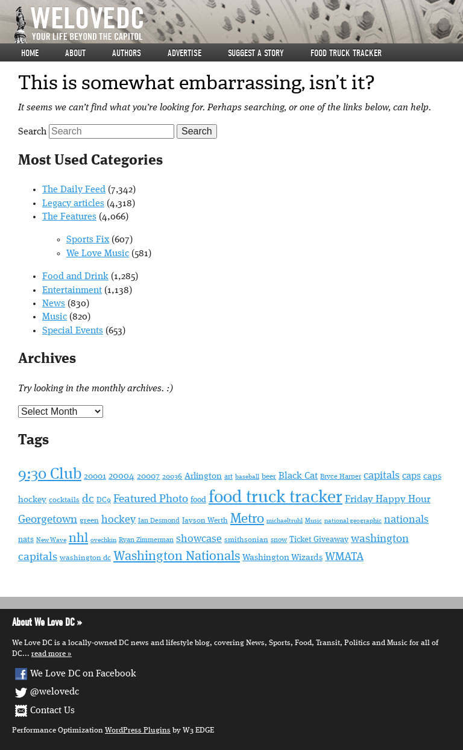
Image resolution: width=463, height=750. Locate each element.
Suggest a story (256, 53)
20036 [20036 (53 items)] (172, 477)
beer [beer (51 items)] (269, 477)
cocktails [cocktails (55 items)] (64, 500)
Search (32, 132)
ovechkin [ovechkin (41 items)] (103, 540)
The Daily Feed (74, 190)
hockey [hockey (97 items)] (118, 519)
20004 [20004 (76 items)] (121, 476)
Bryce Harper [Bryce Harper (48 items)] (340, 477)
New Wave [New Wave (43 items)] (51, 540)
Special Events (72, 331)
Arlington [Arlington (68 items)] (203, 476)
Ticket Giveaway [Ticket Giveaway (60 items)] (318, 539)
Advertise (184, 53)
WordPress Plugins (138, 730)
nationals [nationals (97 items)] (406, 519)
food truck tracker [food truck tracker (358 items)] (275, 497)
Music (54, 317)
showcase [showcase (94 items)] (199, 539)
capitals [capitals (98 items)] (382, 475)
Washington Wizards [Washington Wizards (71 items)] (282, 557)
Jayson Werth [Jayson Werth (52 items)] (205, 521)
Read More (48, 654)
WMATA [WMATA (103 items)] (344, 557)
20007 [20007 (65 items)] (148, 476)
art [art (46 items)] (228, 477)
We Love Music (97, 254)
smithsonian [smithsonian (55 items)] (246, 540)
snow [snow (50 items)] (279, 540)
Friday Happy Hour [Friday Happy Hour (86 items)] (387, 499)
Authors (126, 53)
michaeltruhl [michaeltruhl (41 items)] (284, 521)
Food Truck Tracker (346, 53)
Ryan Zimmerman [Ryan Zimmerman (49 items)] (146, 540)
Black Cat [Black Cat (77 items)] (298, 476)
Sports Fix (87, 240)
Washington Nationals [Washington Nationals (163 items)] (176, 556)
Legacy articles (73, 204)
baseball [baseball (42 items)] (247, 477)
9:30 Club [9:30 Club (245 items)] (49, 474)
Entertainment (72, 290)
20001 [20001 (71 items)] (95, 476)
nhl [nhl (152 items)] (78, 538)
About (75, 53)
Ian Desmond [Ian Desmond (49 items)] (159, 521)
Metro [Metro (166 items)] (247, 519)
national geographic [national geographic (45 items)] (353, 521)
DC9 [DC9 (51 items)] (103, 500)
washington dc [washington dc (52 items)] (85, 558)
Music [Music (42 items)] (313, 521)
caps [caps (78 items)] (411, 476)
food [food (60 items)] (198, 500)
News (53, 304)
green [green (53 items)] (89, 521)
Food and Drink (75, 277)
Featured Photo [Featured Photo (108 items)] (150, 499)
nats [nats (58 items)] (26, 540)
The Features (69, 217)
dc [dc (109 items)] (88, 499)
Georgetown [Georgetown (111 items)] (47, 520)
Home (30, 53)
